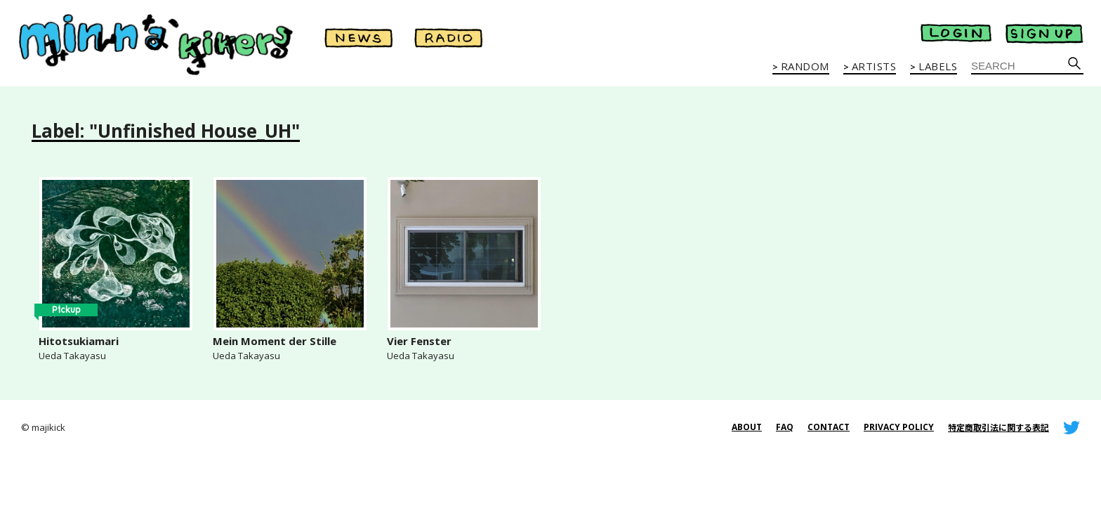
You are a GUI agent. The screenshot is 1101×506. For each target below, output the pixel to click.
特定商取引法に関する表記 (998, 428)
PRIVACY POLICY (899, 427)
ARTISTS (874, 66)
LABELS (937, 66)
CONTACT (828, 427)
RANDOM (805, 66)
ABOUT (747, 427)
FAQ (784, 427)
